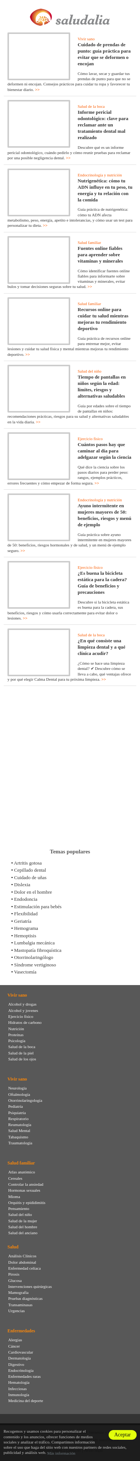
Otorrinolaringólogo (33, 957)
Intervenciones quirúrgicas (30, 1286)
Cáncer (14, 1346)
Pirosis (13, 1274)
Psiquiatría (17, 1112)
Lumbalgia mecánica (34, 943)
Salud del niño (90, 371)
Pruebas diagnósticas (25, 1298)
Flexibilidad (26, 913)
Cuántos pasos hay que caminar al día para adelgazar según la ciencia (104, 451)
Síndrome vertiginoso (35, 965)
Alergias (15, 1340)
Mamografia (18, 1292)
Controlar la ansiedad (25, 1184)
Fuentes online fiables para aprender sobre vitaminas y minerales (100, 254)
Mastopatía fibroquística (38, 950)
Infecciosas (17, 1388)
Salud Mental (19, 1130)
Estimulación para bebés (38, 906)
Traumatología (20, 1143)
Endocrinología (21, 1370)
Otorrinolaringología (25, 1100)
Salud (12, 1247)
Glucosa (15, 1280)
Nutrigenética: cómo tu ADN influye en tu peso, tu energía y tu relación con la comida (105, 190)
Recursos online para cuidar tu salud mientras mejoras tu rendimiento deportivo (103, 319)
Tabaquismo (18, 1137)
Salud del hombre (22, 1227)
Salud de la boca (91, 106)
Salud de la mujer (22, 1221)
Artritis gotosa (28, 863)
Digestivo (16, 1364)
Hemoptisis (25, 935)
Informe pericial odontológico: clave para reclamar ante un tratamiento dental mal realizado (103, 124)
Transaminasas (20, 1304)
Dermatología (19, 1358)
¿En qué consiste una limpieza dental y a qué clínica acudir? (101, 647)
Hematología (18, 1382)
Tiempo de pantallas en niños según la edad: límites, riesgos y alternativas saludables (102, 386)
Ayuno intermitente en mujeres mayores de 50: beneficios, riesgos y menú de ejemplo (104, 515)
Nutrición (16, 1028)
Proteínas (16, 1034)
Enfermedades (21, 1330)
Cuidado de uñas (30, 877)
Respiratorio (18, 1118)
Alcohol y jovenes (23, 1010)
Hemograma (26, 928)
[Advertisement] (70, 767)
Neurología (17, 1088)
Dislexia (22, 884)
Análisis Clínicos (22, 1256)
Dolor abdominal (22, 1262)
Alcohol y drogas (22, 1004)
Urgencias (16, 1310)
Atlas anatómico (21, 1172)
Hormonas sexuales (24, 1190)
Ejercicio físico (90, 438)
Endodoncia (25, 899)
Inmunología (18, 1394)
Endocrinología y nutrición (100, 175)
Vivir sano (86, 39)
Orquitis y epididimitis (27, 1202)
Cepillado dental (30, 870)
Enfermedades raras (24, 1376)
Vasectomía (25, 972)
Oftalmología (19, 1094)
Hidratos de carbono (24, 1022)
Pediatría (15, 1106)
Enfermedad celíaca (24, 1268)
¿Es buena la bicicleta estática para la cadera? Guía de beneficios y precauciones (102, 582)
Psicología (16, 1040)
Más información (61, 1453)
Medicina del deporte (25, 1400)
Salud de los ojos (22, 1059)
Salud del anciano (22, 1232)
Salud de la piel (21, 1053)
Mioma (14, 1196)
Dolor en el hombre (33, 892)
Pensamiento (18, 1208)
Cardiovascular (20, 1352)
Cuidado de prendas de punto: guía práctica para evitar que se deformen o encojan (104, 54)
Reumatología (19, 1124)
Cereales (15, 1178)
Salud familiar (89, 242)
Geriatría (22, 921)
